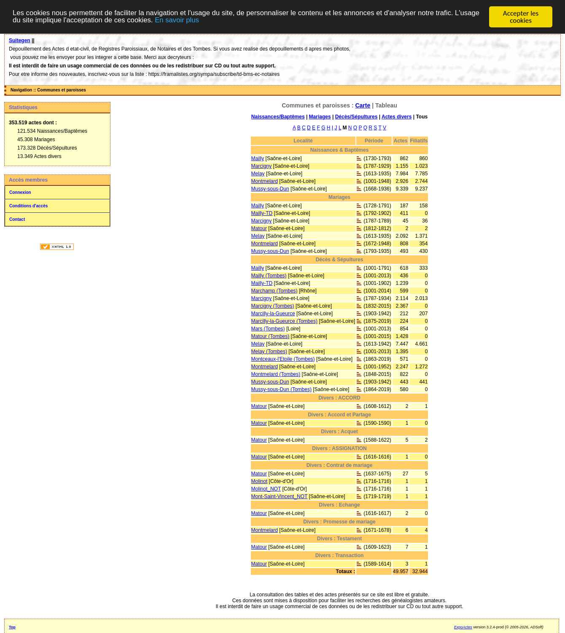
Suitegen (19, 40)
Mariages (320, 117)
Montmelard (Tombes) (276, 374)
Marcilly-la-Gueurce (273, 313)
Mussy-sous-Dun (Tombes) (281, 389)
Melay (258, 174)
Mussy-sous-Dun (270, 189)
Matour (259, 228)
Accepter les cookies (520, 17)
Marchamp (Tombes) (274, 291)
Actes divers (397, 117)
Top (12, 627)
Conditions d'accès (28, 206)
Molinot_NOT (266, 489)
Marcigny (261, 166)
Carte (362, 105)
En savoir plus (206, 21)
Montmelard (264, 181)
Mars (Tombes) (268, 329)
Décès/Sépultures (356, 117)
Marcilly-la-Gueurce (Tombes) (284, 321)
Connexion (20, 192)
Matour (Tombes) (270, 336)
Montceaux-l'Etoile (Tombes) (283, 359)
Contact (17, 219)
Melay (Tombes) (269, 351)
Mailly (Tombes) (269, 276)
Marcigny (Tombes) (272, 306)
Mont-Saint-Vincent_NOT (279, 496)
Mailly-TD (262, 213)
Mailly (257, 158)
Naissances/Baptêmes (278, 117)
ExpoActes (463, 627)
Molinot (259, 481)
